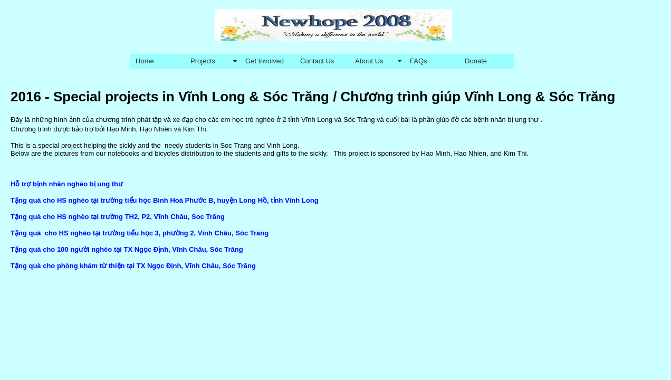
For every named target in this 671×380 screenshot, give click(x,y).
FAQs (418, 61)
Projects (202, 61)
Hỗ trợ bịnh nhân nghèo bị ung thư (67, 184)
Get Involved (264, 61)
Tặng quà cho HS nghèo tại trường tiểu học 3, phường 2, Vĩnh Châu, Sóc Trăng (140, 233)
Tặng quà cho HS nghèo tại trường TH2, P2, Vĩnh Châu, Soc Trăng (118, 217)
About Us (369, 61)
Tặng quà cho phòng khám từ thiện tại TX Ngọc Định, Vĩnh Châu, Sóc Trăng (133, 266)
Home (145, 61)
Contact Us (317, 61)
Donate (476, 61)
